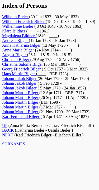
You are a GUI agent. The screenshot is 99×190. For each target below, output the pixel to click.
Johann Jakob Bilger (20, 78)
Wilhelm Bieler (15, 17)
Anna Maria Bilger (18, 50)
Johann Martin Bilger (20, 93)
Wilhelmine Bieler (18, 26)
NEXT (7, 135)
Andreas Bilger (15, 40)
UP (4, 125)
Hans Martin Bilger (19, 74)
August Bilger (14, 55)
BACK (8, 130)
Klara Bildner (14, 31)
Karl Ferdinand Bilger (21, 116)
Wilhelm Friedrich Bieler (24, 21)
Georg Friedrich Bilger (22, 69)
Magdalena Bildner (19, 36)
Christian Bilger (16, 59)
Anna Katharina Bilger (22, 45)
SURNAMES (13, 144)
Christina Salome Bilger (23, 64)
